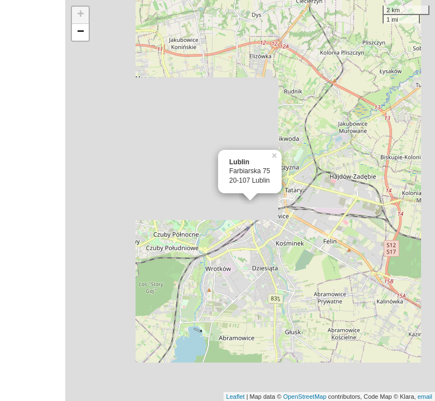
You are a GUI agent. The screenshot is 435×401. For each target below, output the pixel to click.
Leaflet (235, 396)
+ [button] (80, 15)
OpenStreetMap (305, 396)
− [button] (80, 32)
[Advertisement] (32, 200)
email (425, 396)
